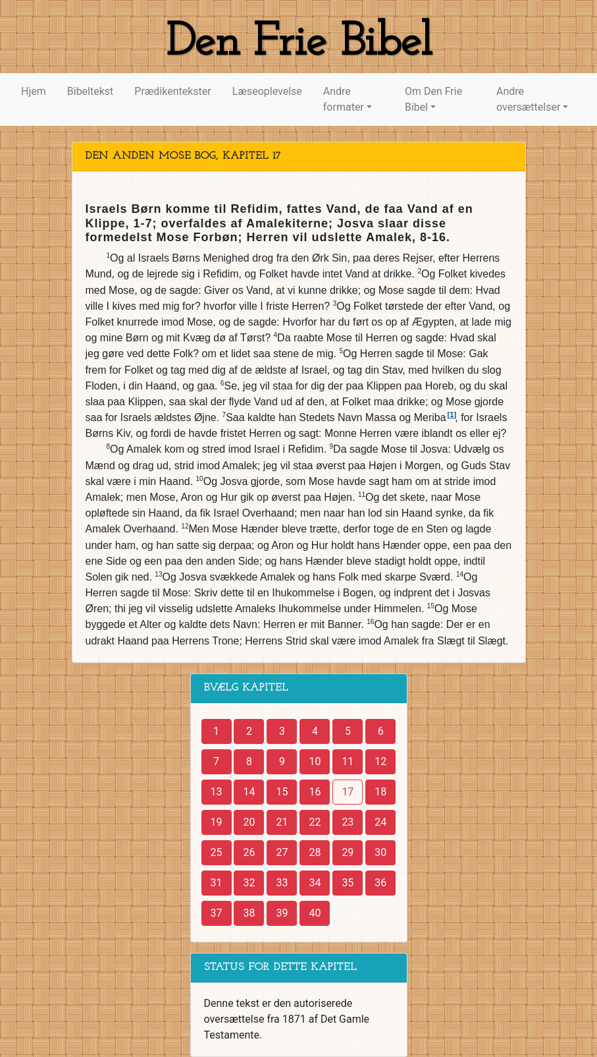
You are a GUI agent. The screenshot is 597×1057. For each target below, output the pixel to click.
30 (380, 852)
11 (347, 761)
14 (249, 792)
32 (249, 882)
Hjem (33, 91)
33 (282, 882)
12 (380, 761)
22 (315, 822)
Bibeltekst (90, 91)
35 (347, 882)
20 (249, 822)
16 (315, 792)
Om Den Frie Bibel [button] (433, 99)
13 (216, 792)
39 (282, 913)
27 (282, 852)
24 (380, 822)
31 (216, 882)
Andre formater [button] (343, 99)
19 (216, 822)
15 (282, 792)
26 (249, 852)
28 (315, 852)
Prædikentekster (172, 91)
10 (315, 761)
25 (216, 852)
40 (315, 913)
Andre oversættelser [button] (528, 99)
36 (380, 882)
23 (347, 822)
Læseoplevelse (267, 91)
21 (282, 822)
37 (216, 913)
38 (249, 913)
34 (315, 882)
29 (347, 852)
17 (347, 792)
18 (380, 792)
